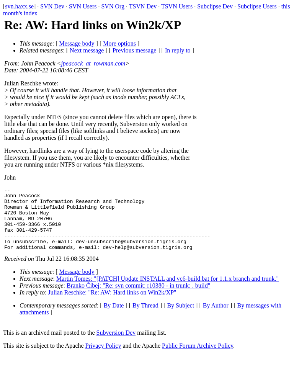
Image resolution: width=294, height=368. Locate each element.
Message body (77, 43)
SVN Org (112, 6)
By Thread (145, 318)
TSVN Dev (143, 6)
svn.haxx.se (19, 6)
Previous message (134, 50)
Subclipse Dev (215, 6)
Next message (87, 50)
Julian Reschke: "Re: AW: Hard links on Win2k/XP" (112, 305)
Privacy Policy (103, 358)
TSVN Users (177, 6)
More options (119, 43)
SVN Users (82, 6)
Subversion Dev (116, 345)
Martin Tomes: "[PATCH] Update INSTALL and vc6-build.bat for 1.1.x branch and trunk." (167, 291)
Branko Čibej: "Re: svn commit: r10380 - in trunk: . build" (138, 298)
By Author (216, 318)
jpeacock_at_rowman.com (93, 63)
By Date (114, 318)
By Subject (180, 318)
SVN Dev (52, 6)
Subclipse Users (257, 6)
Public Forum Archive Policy (197, 358)
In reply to (178, 50)
